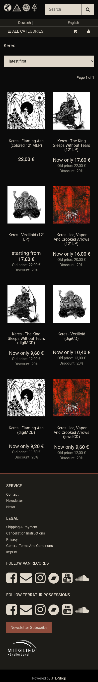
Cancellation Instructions (25, 533)
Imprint (11, 552)
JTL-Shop (58, 678)
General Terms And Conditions (29, 546)
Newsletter (14, 501)
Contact (12, 494)
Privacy (12, 539)
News (10, 507)
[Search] (63, 9)
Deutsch (24, 23)
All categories (25, 31)
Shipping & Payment (21, 527)
